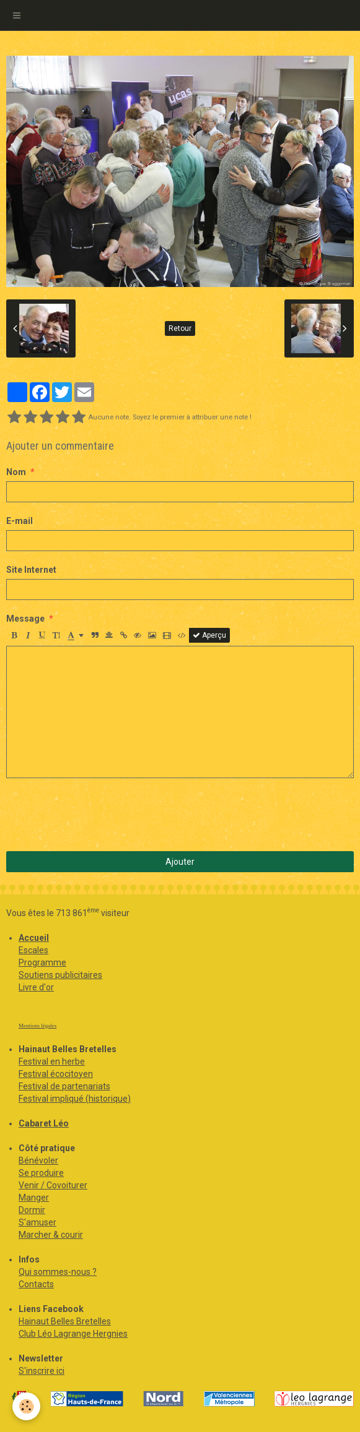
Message (25, 619)
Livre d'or (36, 987)
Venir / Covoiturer (53, 1185)
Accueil (34, 938)
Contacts (36, 1284)
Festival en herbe (52, 1061)
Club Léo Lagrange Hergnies (73, 1334)
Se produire (41, 1173)
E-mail (19, 521)
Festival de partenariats (64, 1086)
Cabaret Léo (44, 1123)
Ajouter (180, 862)
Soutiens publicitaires (60, 975)
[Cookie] (26, 1406)
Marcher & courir (51, 1235)
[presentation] (100, 815)
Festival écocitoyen (56, 1074)
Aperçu (209, 635)
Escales (33, 950)
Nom (16, 472)
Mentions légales (37, 1026)
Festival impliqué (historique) (75, 1099)
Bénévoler (38, 1160)
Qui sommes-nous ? (58, 1272)
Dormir (32, 1210)
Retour (180, 328)
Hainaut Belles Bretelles (65, 1321)
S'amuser (37, 1222)
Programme (42, 962)
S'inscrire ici (41, 1371)
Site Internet (31, 570)
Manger (34, 1198)
